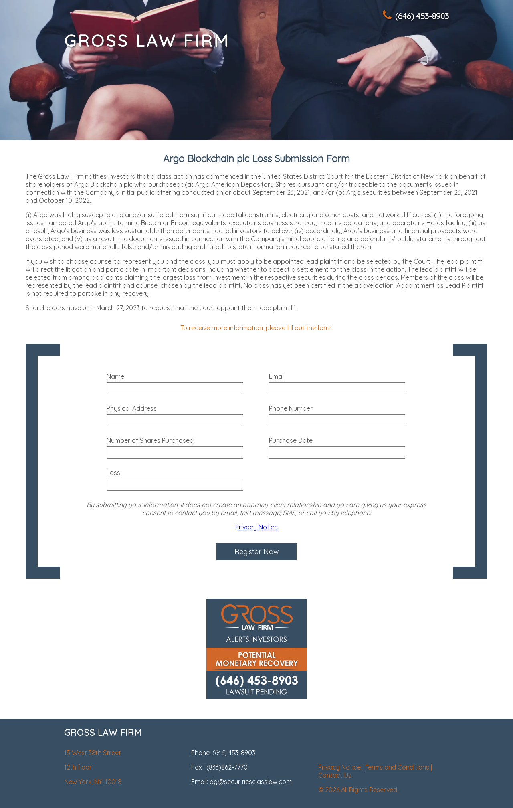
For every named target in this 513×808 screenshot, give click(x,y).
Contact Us (334, 775)
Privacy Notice (256, 527)
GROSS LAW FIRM (147, 40)
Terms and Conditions (397, 767)
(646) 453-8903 (415, 16)
